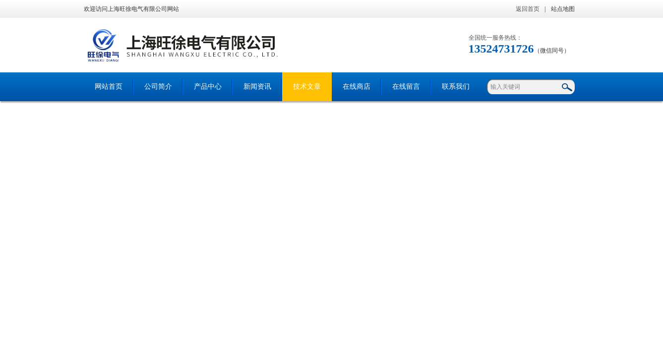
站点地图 (563, 8)
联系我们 (456, 86)
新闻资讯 (257, 86)
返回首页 (528, 8)
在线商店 (356, 86)
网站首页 (108, 86)
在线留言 (406, 86)
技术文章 (307, 86)
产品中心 (208, 86)
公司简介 (158, 86)
